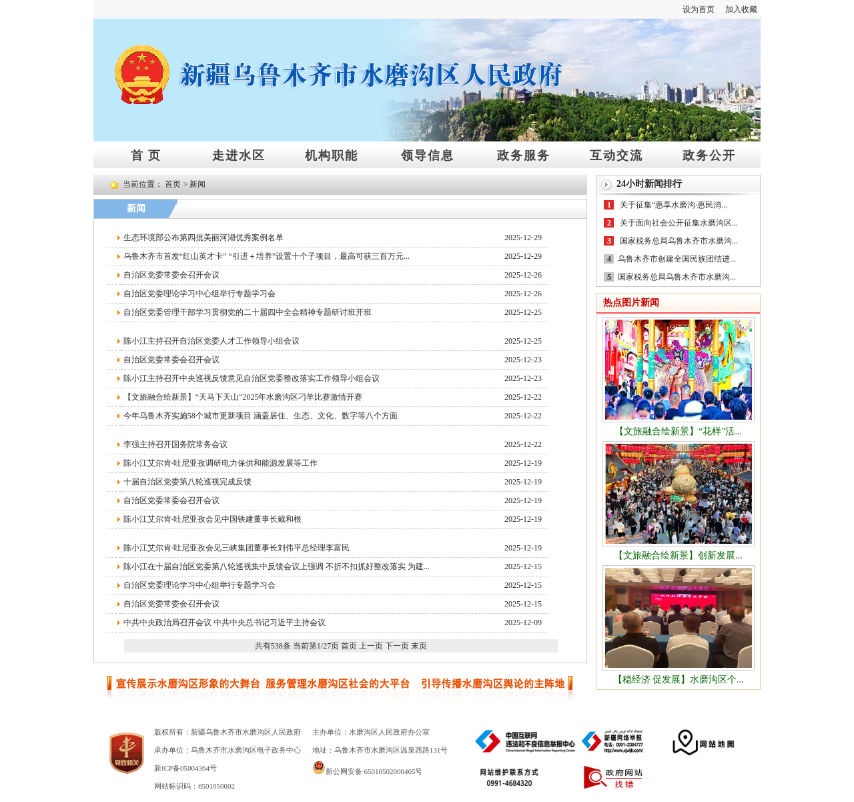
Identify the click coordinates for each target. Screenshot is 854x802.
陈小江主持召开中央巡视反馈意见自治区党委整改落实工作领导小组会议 (251, 378)
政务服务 (523, 155)
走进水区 (239, 155)
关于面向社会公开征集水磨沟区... (679, 223)
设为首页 (699, 9)
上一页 (371, 646)
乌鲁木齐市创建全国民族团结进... (677, 259)
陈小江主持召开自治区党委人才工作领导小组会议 (211, 341)
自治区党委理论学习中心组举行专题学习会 (199, 293)
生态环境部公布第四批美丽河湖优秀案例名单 (203, 237)
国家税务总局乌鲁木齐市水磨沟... (679, 241)
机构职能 (331, 155)
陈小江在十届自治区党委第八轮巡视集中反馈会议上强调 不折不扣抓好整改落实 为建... (276, 566)
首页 (173, 184)
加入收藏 (741, 9)
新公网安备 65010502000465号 (367, 771)
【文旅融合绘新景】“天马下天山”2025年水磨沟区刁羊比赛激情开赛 (243, 397)
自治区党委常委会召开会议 (171, 275)
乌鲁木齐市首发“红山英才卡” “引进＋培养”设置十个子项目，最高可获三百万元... (266, 256)
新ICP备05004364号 (185, 768)
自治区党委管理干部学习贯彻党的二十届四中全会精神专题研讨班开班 (247, 312)
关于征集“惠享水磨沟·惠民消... (673, 205)
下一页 (397, 646)
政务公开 (709, 155)
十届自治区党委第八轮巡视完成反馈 (187, 481)
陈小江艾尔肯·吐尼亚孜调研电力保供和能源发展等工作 (220, 463)
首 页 (146, 155)
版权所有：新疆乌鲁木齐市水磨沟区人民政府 (227, 732)
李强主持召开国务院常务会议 (175, 444)
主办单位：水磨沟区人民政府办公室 (371, 732)
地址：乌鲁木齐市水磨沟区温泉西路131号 (380, 750)
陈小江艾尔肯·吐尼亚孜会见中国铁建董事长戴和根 (212, 519)
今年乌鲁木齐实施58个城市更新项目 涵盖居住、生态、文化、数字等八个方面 (260, 415)
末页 (419, 646)
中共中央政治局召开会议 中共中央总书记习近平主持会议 (224, 622)
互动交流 (616, 155)
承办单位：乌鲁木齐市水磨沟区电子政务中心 (227, 750)
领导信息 (427, 155)
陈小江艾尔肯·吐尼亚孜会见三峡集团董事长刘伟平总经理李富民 (236, 547)
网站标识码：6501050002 (194, 786)
